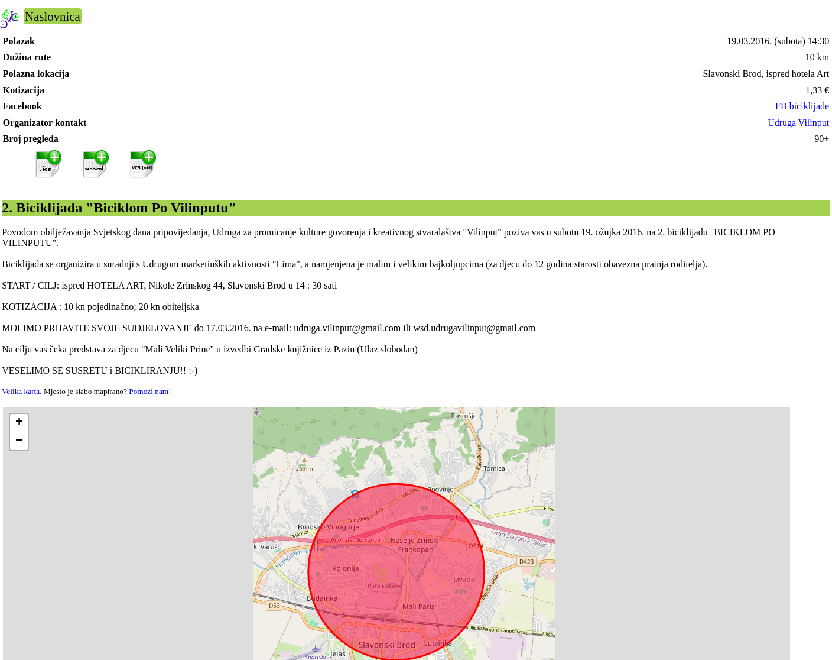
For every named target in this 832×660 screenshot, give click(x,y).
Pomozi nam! (150, 391)
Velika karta (21, 391)
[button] (19, 423)
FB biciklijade (802, 106)
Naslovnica (52, 16)
